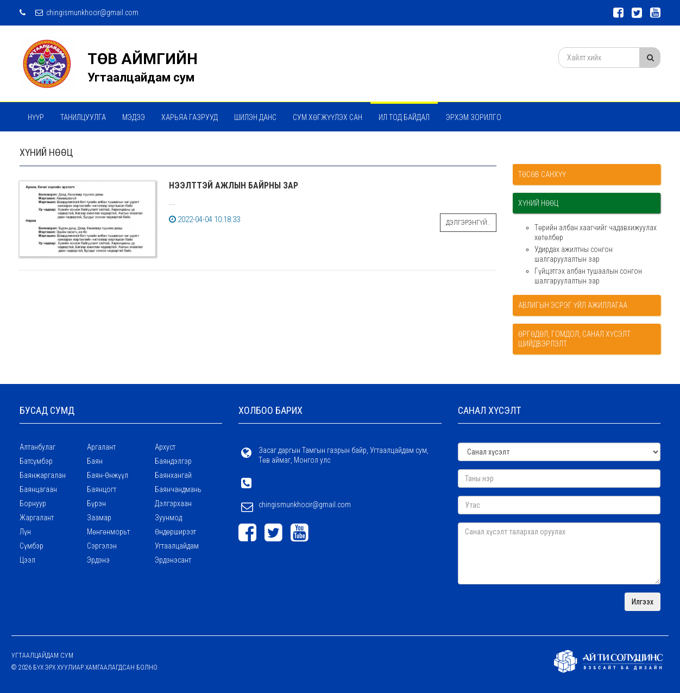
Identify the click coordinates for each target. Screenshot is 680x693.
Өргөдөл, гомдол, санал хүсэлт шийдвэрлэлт (574, 339)
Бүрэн (96, 503)
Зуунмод (168, 517)
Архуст (165, 447)
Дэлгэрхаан (173, 503)
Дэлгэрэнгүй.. (468, 222)
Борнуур (33, 503)
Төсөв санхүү (542, 174)
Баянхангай (173, 475)
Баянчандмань (178, 489)
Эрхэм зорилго (473, 117)
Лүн (25, 531)
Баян (95, 461)
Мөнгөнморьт (108, 531)
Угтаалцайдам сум (140, 77)
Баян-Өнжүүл (107, 475)
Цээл (27, 560)
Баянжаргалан (43, 475)
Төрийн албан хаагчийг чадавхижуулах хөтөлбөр (595, 232)
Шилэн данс (255, 117)
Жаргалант (37, 517)
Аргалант (101, 447)
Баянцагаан (38, 489)
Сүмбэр (31, 545)
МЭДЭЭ (133, 117)
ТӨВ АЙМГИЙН (142, 59)
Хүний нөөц (538, 203)
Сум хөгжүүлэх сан (327, 117)
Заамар (99, 517)
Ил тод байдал (404, 117)
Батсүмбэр (36, 461)
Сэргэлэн (102, 545)
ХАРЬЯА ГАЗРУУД (189, 117)
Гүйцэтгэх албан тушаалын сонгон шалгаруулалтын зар (588, 276)
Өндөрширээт (175, 531)
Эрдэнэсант (173, 560)
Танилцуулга (83, 117)
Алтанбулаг (37, 447)
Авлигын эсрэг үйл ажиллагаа (572, 305)
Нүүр (36, 117)
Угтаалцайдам (177, 545)
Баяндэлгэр (173, 461)
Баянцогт (101, 489)
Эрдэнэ (98, 560)
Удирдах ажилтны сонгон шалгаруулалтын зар (573, 254)
